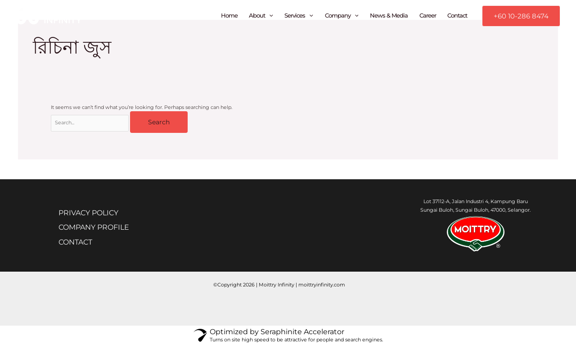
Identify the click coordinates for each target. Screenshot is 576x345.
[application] (269, 16)
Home (229, 15)
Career (427, 15)
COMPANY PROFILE (98, 228)
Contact (457, 15)
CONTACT (80, 243)
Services (298, 16)
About (261, 16)
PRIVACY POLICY (93, 213)
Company (342, 16)
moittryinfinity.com (321, 284)
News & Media (389, 15)
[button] (521, 16)
